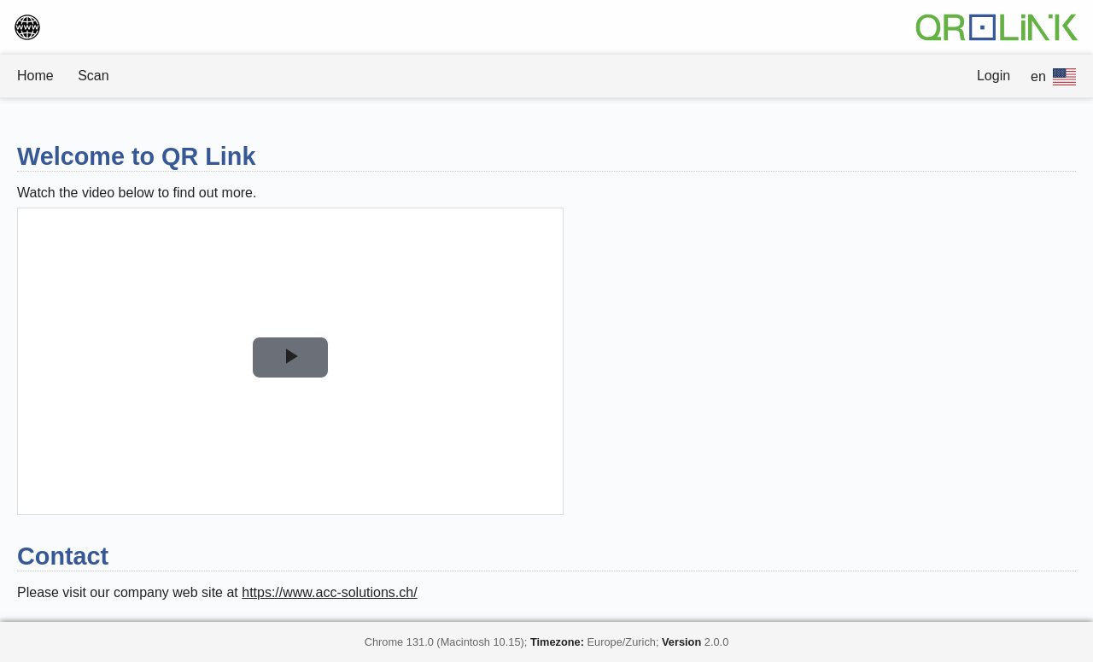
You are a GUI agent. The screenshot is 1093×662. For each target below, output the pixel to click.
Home (35, 75)
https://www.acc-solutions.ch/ (329, 592)
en (1053, 76)
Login (993, 75)
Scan (93, 75)
